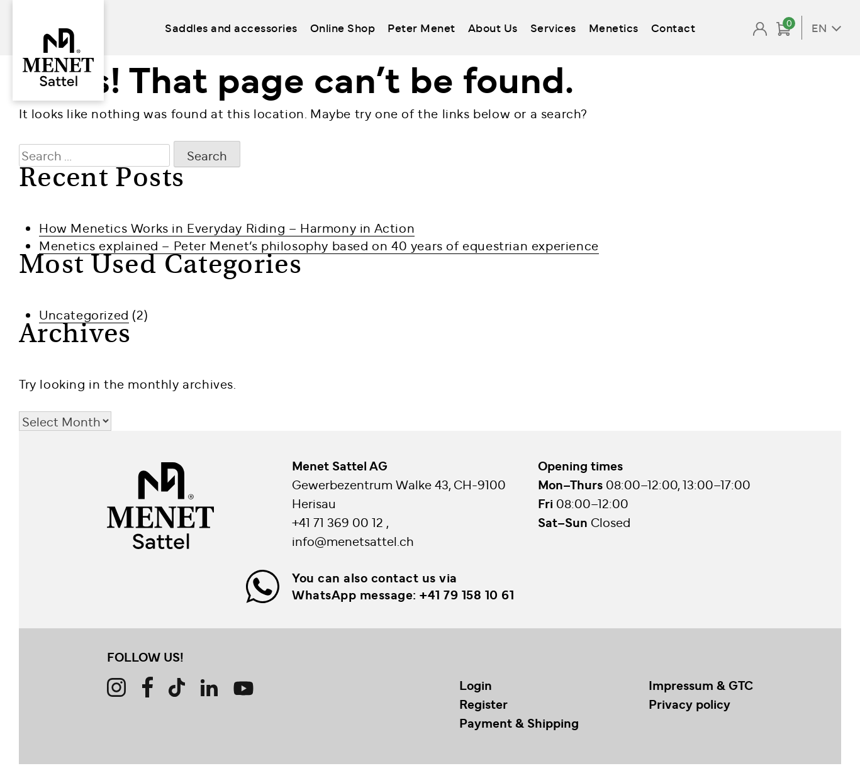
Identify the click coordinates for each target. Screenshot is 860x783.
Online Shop (343, 27)
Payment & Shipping (519, 722)
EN (819, 27)
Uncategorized (84, 314)
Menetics (614, 27)
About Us (493, 27)
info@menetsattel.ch (353, 540)
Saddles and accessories (231, 27)
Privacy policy (689, 704)
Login (475, 685)
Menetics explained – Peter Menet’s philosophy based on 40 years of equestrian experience (319, 244)
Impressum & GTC (701, 685)
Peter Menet (421, 27)
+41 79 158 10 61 (467, 594)
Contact (673, 27)
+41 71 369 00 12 (339, 521)
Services (553, 27)
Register (483, 704)
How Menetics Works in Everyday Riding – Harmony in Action (227, 227)
